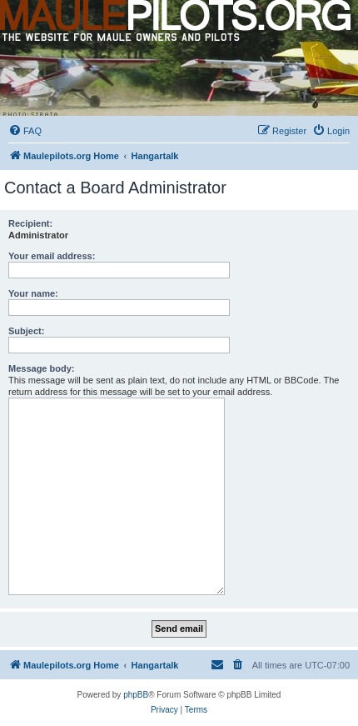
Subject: (26, 331)
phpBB (135, 694)
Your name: (33, 293)
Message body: (41, 368)
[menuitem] (25, 131)
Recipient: (30, 223)
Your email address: (51, 256)
